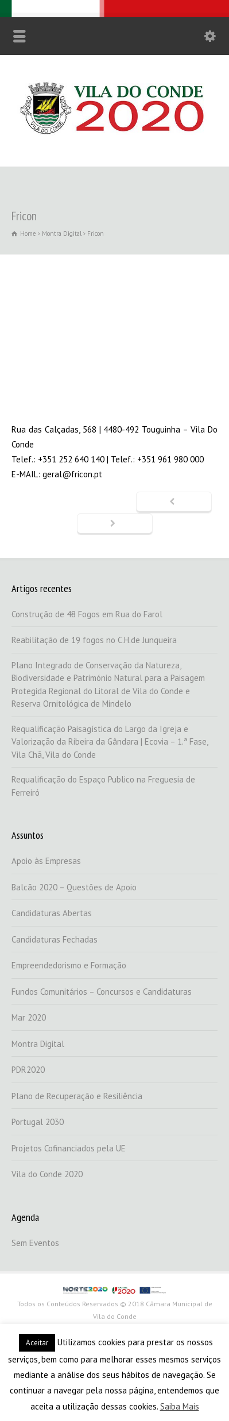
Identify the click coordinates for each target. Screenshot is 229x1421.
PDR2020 (28, 1069)
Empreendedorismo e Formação (68, 965)
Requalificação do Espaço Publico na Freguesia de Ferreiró (103, 786)
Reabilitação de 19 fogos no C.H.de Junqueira (94, 639)
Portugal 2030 (37, 1121)
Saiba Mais (179, 1406)
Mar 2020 (28, 1017)
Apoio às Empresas (46, 860)
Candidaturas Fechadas (54, 939)
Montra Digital (37, 1043)
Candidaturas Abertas (51, 913)
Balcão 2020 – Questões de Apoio (74, 887)
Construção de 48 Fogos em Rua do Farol (86, 614)
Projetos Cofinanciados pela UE (68, 1148)
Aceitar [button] (37, 1343)
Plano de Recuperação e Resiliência (76, 1096)
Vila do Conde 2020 (47, 1174)
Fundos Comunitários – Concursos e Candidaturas (101, 991)
